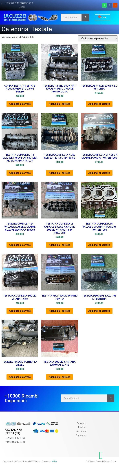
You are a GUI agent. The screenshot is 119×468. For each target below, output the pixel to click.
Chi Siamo (90, 461)
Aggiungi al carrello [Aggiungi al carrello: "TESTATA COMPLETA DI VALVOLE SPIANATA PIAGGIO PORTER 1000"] (99, 244)
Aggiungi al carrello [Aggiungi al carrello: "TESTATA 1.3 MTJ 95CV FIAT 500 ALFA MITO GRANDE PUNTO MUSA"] (59, 103)
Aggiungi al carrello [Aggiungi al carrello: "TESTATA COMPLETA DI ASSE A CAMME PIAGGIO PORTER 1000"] (99, 172)
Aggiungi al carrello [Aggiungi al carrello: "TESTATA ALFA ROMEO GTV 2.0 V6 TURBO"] (99, 103)
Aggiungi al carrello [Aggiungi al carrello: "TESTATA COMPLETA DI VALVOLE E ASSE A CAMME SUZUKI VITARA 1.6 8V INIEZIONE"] (59, 244)
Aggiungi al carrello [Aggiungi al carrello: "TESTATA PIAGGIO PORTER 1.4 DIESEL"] (20, 377)
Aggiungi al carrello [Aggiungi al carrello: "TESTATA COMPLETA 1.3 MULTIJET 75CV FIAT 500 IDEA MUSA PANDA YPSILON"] (20, 172)
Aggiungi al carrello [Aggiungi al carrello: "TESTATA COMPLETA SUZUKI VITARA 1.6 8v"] (20, 310)
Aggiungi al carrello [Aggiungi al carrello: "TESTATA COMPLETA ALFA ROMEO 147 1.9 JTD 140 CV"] (59, 172)
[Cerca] (85, 17)
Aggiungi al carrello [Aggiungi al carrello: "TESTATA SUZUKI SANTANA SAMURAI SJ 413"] (59, 377)
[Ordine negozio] (97, 38)
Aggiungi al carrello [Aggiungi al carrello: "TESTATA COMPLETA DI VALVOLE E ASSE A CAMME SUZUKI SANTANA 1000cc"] (20, 244)
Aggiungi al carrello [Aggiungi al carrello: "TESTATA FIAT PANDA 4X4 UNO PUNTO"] (59, 310)
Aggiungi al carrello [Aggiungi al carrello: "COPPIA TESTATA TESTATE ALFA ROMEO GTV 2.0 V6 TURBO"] (20, 103)
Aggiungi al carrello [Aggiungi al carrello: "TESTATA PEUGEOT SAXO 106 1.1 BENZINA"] (99, 310)
